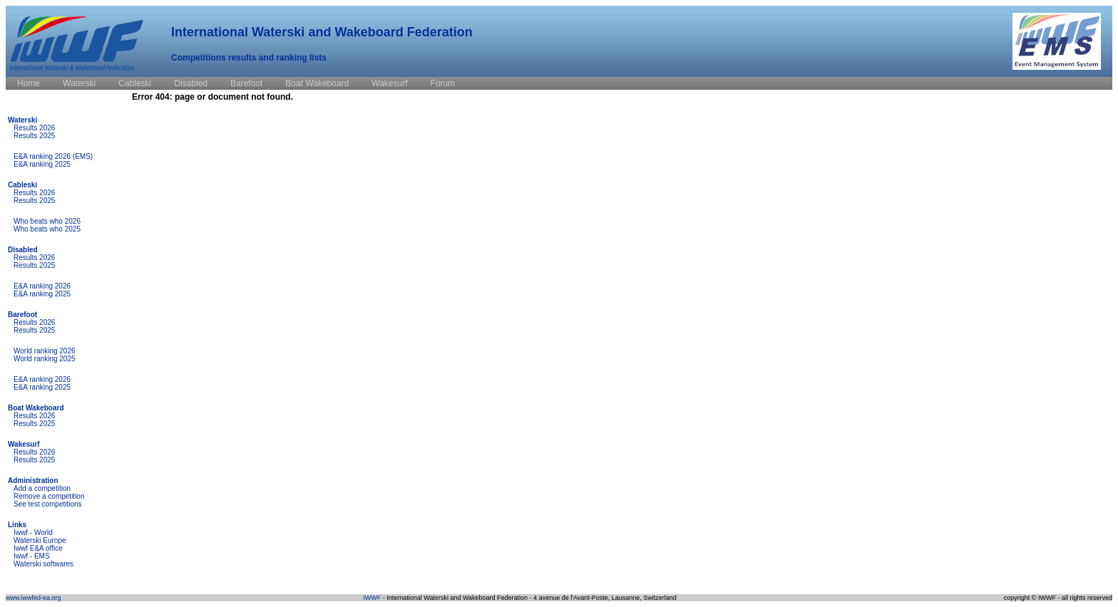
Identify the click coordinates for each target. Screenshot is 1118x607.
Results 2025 (34, 136)
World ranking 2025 (45, 359)
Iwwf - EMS (32, 556)
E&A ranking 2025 (42, 164)
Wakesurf (24, 444)
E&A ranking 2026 (42, 286)
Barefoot (22, 314)
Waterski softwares (43, 564)
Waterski (22, 120)
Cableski (22, 185)
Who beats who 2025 (47, 229)
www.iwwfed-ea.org (33, 597)
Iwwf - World (33, 532)
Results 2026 (34, 128)
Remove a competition (49, 496)
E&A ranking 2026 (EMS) (53, 156)
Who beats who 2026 (47, 221)
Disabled (23, 250)
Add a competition (42, 488)
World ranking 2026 (45, 351)
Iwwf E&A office (38, 548)
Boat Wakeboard (36, 408)
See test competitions (48, 504)
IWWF (372, 597)
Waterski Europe (40, 540)
